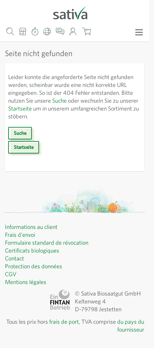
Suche (59, 100)
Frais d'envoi (20, 234)
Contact (14, 258)
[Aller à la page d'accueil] (74, 12)
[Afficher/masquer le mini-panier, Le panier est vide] (86, 31)
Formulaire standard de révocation (46, 242)
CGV (10, 274)
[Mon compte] (73, 31)
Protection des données (33, 266)
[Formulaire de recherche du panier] (10, 31)
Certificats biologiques (32, 250)
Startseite (20, 108)
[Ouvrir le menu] (139, 31)
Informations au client (31, 226)
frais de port (64, 321)
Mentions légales (25, 281)
